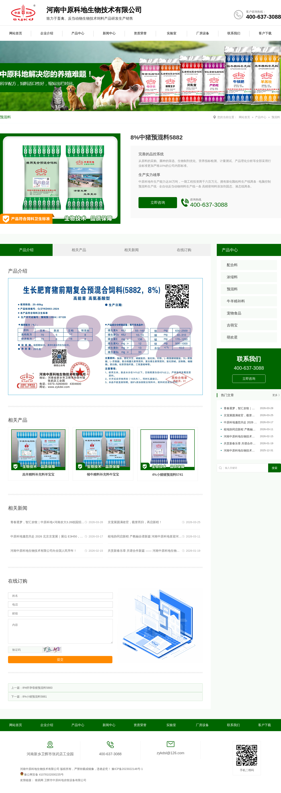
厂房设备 (202, 33)
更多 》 (276, 395)
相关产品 (79, 250)
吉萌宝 (232, 325)
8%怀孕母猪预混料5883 (37, 687)
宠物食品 (234, 313)
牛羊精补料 (236, 301)
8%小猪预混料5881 (34, 696)
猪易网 (39, 780)
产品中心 (77, 33)
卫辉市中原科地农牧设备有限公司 (65, 780)
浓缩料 (232, 277)
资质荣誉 (140, 33)
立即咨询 (158, 203)
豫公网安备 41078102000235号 (42, 774)
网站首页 (15, 33)
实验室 (171, 33)
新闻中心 (109, 33)
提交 (60, 659)
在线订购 (184, 250)
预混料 (276, 117)
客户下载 (265, 33)
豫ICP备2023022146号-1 (127, 768)
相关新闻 (131, 250)
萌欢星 (232, 337)
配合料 (232, 265)
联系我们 (233, 33)
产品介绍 (26, 250)
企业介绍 (46, 33)
